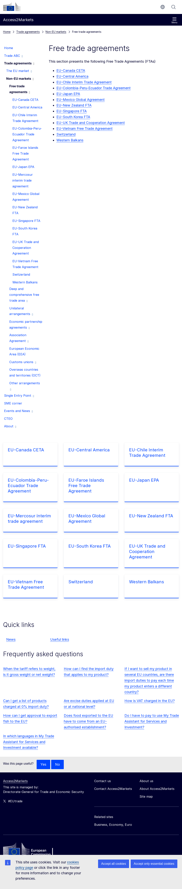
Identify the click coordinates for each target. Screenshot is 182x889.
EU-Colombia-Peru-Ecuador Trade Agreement (93, 88)
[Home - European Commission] (31, 850)
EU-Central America (72, 76)
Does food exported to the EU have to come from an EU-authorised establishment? (88, 721)
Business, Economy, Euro (113, 825)
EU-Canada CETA (70, 70)
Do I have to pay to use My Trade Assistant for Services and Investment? (151, 721)
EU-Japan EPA (68, 94)
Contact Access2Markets (113, 789)
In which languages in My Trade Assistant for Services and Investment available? (28, 742)
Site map (146, 796)
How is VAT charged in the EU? (149, 701)
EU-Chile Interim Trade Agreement (84, 82)
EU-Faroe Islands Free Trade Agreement (86, 485)
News (11, 639)
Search (173, 7)
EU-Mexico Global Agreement (80, 100)
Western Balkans (69, 140)
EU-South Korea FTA (73, 117)
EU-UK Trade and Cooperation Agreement (90, 123)
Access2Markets (15, 781)
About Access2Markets (157, 789)
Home (6, 31)
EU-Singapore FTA (71, 111)
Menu (174, 20)
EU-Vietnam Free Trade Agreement (84, 128)
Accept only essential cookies (154, 863)
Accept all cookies (113, 863)
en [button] (162, 7)
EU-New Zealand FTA (151, 515)
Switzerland (80, 581)
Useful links (59, 639)
